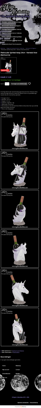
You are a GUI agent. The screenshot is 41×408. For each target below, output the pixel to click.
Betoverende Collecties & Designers (11, 26)
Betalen (18, 373)
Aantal (2, 84)
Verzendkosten (6, 373)
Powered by (20, 406)
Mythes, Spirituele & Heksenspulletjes (12, 37)
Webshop (3, 48)
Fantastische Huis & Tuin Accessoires (11, 44)
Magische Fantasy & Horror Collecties (12, 33)
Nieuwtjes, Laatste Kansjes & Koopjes (11, 22)
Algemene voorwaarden (23, 402)
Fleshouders (16, 352)
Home (4, 365)
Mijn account (5, 369)
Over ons (4, 377)
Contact (18, 369)
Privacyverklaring (34, 402)
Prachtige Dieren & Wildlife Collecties (11, 29)
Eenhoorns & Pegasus (31, 48)
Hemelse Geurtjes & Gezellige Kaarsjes (12, 40)
